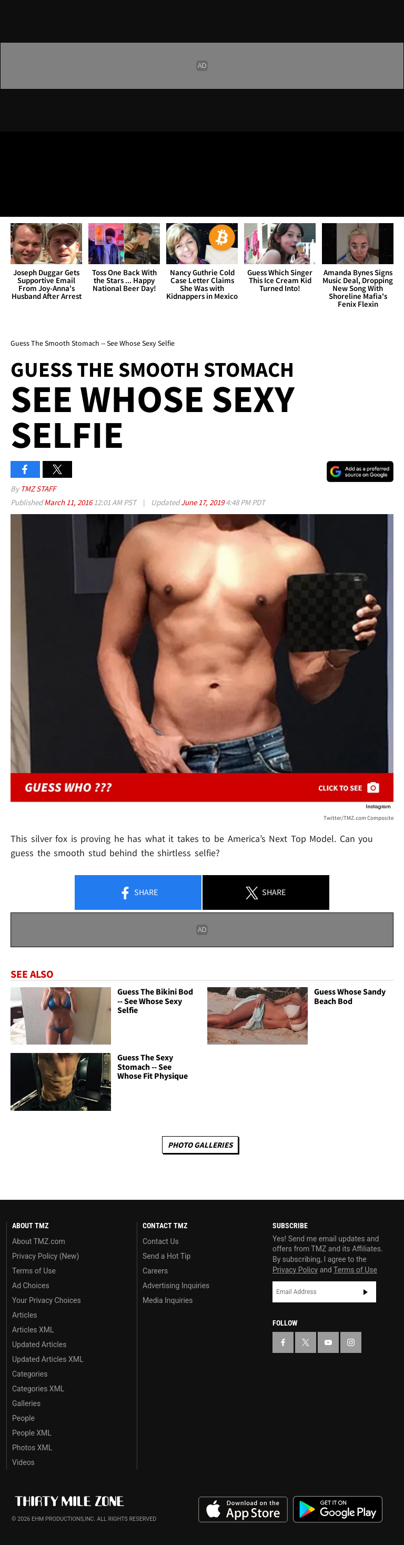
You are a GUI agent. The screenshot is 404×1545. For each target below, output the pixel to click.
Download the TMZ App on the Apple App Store (243, 1510)
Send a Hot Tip (166, 1256)
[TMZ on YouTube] (328, 1342)
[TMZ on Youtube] (67, 148)
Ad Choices (30, 1285)
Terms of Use (34, 1271)
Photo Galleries (200, 1145)
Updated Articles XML (47, 1359)
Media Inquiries (168, 1300)
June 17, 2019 (203, 502)
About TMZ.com (38, 1241)
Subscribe (365, 1291)
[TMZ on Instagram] (92, 148)
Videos (23, 1462)
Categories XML (38, 1389)
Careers (155, 1271)
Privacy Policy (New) (45, 1256)
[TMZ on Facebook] (16, 148)
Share (138, 893)
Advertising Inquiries (176, 1285)
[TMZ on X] (42, 148)
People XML (32, 1433)
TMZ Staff (38, 489)
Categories (29, 1374)
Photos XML (32, 1447)
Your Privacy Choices (46, 1300)
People (23, 1418)
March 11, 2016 (69, 502)
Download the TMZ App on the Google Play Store (337, 1509)
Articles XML (33, 1330)
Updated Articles (39, 1344)
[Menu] (14, 202)
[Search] (389, 202)
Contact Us (161, 1241)
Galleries (26, 1403)
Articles (24, 1315)
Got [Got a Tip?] (35, 176)
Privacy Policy (295, 1270)
